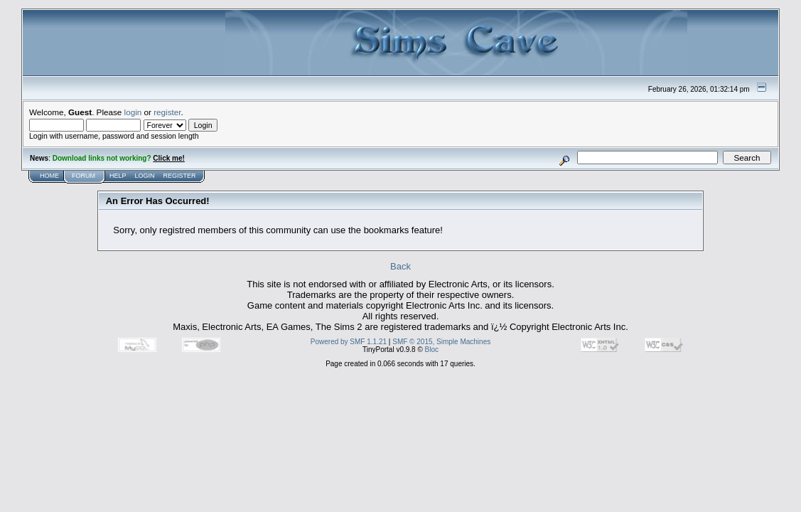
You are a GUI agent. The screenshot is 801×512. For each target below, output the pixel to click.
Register (179, 175)
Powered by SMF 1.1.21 (349, 342)
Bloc (432, 349)
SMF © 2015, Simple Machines (441, 342)
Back (400, 266)
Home (49, 175)
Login (145, 175)
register (167, 112)
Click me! (168, 158)
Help (118, 175)
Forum (83, 175)
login (133, 112)
